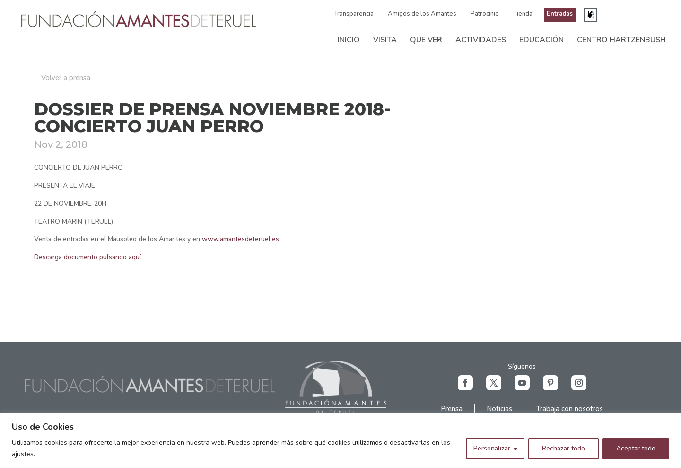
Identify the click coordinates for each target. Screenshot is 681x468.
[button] (465, 382)
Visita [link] (385, 40)
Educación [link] (541, 40)
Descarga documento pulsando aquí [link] (87, 256)
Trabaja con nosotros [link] (569, 409)
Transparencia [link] (354, 13)
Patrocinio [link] (485, 13)
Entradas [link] (560, 13)
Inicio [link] (349, 40)
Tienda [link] (523, 13)
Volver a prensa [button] (65, 77)
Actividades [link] (480, 40)
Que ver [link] (426, 40)
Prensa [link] (452, 409)
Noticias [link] (499, 409)
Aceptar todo (635, 448)
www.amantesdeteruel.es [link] (240, 238)
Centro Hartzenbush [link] (621, 40)
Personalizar (491, 448)
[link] (138, 27)
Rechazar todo (563, 448)
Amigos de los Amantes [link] (422, 13)
